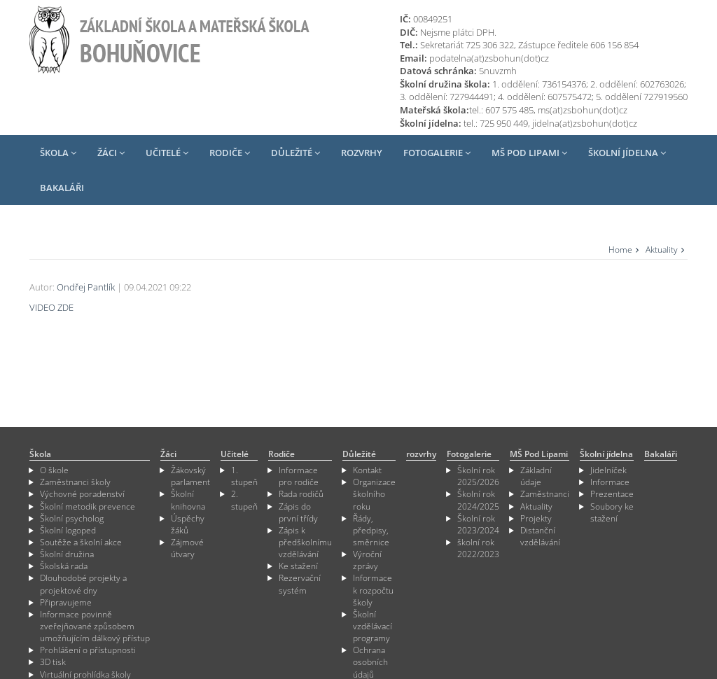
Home (620, 249)
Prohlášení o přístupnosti (88, 650)
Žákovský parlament (190, 476)
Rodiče (229, 152)
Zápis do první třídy (298, 512)
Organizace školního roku (374, 494)
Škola (58, 152)
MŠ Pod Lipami (529, 152)
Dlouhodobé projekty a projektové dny (83, 584)
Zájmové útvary (187, 548)
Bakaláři (62, 187)
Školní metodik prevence (87, 506)
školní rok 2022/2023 (478, 548)
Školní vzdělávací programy (372, 626)
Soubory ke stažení (612, 512)
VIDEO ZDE (51, 307)
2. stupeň (244, 500)
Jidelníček (608, 470)
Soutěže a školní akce (81, 542)
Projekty (536, 518)
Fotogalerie (437, 152)
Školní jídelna (627, 152)
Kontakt (367, 470)
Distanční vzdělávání (540, 536)
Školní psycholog (72, 518)
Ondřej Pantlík (86, 287)
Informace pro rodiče (299, 476)
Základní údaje (536, 476)
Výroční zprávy (367, 560)
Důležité (295, 152)
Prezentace (612, 494)
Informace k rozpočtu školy (373, 590)
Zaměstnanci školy (75, 482)
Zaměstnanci (544, 494)
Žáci (111, 152)
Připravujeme (66, 602)
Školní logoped (68, 530)
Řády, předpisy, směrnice (371, 530)
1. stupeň (244, 476)
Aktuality (662, 249)
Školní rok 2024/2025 (478, 500)
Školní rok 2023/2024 (478, 524)
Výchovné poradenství (82, 494)
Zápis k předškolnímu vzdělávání (305, 542)
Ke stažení (298, 566)
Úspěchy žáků (187, 524)
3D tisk (53, 662)
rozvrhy (361, 152)
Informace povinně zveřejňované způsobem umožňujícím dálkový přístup (95, 626)
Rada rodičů (301, 494)
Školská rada (64, 566)
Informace (609, 482)
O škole (54, 470)
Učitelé (167, 152)
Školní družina (67, 554)
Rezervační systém (300, 584)
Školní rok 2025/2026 (478, 476)
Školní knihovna (188, 500)
